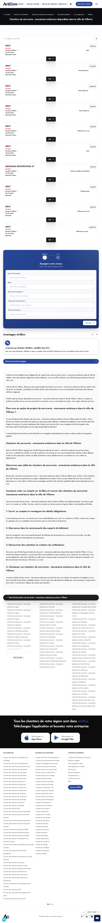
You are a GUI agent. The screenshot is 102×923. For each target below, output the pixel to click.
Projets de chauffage (42, 848)
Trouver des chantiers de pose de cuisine (16, 766)
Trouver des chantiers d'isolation (14, 863)
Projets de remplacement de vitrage (47, 760)
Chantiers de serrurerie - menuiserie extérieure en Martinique (83, 674)
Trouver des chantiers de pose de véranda (17, 869)
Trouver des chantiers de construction (15, 875)
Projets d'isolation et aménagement (47, 757)
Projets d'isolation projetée (44, 781)
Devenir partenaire (74, 772)
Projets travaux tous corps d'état (46, 769)
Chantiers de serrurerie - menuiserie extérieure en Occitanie (83, 692)
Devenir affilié (75, 787)
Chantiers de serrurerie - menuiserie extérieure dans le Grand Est (83, 638)
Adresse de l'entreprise (15, 292)
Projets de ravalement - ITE (44, 787)
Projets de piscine (41, 833)
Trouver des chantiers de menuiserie (15, 772)
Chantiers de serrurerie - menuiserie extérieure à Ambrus (19, 647)
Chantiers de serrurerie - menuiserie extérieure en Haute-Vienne (51, 647)
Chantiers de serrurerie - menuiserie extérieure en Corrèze (51, 617)
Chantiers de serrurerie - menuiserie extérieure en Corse (83, 632)
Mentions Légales (74, 760)
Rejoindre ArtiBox (84, 4)
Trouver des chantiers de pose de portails (16, 821)
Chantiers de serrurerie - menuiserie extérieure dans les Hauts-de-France (84, 656)
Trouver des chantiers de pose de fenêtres (16, 812)
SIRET (10, 283)
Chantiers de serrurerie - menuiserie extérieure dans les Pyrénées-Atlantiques (53, 659)
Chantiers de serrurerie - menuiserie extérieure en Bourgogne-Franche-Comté (83, 613)
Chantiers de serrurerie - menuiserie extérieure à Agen (19, 605)
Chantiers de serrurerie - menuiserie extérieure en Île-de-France (83, 662)
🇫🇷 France (50, 904)
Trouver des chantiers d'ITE (12, 890)
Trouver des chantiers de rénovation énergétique (15, 852)
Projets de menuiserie (43, 808)
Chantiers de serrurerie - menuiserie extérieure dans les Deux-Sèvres (51, 629)
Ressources (63, 4)
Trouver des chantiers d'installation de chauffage (15, 758)
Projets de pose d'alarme (44, 805)
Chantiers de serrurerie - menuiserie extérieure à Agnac (19, 617)
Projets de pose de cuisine (44, 793)
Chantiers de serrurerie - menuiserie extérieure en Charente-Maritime (51, 611)
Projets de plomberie (43, 821)
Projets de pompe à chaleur (45, 796)
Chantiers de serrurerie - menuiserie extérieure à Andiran (19, 653)
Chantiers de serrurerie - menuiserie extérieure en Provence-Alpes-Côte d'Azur (83, 706)
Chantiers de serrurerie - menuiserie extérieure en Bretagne (83, 620)
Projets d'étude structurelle (44, 784)
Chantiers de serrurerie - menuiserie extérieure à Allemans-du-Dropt (19, 629)
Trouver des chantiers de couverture (15, 796)
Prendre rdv (72, 769)
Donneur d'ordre (34, 4)
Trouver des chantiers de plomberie (14, 775)
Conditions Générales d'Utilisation (79, 757)
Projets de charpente (42, 851)
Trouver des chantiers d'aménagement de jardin (16, 894)
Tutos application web (75, 763)
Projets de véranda (42, 827)
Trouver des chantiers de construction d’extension (15, 879)
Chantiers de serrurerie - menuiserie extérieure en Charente (51, 605)
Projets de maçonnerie (43, 818)
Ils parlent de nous (74, 778)
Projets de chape (41, 854)
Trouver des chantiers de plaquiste (14, 784)
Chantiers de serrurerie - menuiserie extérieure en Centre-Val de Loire (83, 626)
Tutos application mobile (76, 766)
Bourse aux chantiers (49, 4)
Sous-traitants (19, 4)
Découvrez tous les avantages (51, 361)
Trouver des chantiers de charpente (14, 793)
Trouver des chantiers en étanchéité (14, 790)
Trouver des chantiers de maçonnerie (15, 769)
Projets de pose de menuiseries (46, 766)
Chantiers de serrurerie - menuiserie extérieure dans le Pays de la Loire (83, 698)
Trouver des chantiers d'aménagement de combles (16, 885)
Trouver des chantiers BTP (11, 808)
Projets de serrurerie (42, 830)
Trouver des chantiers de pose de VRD (15, 830)
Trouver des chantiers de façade (13, 805)
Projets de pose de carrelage (45, 775)
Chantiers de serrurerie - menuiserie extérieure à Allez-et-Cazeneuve (19, 635)
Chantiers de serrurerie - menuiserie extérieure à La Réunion (83, 668)
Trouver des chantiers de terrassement (15, 763)
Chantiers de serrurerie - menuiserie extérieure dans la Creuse (51, 623)
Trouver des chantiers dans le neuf (14, 899)
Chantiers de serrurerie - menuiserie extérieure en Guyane (83, 650)
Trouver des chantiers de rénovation (15, 778)
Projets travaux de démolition (45, 772)
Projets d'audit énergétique (45, 799)
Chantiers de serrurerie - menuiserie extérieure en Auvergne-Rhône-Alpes (84, 605)
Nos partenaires (73, 775)
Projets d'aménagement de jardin (47, 763)
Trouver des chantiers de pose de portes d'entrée (16, 825)
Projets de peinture (42, 824)
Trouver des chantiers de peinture (14, 781)
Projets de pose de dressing (45, 790)
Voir (51, 58)
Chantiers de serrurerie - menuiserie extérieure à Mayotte (83, 680)
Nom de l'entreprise (14, 273)
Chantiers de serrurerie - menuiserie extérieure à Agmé (19, 611)
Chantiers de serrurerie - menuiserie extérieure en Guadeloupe (83, 644)
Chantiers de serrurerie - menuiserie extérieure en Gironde (51, 641)
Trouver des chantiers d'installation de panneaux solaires (15, 840)
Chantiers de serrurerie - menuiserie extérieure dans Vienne (51, 665)
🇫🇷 (96, 4)
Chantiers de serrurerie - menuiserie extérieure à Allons (19, 641)
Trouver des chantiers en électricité (14, 787)
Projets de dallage (42, 845)
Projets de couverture (43, 842)
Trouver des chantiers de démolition (15, 872)
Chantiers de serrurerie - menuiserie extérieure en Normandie (83, 686)
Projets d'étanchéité (42, 839)
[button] (93, 334)
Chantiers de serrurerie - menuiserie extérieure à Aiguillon (19, 623)
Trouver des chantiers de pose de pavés (16, 833)
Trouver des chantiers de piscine (13, 802)
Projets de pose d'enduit (44, 778)
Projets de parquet (42, 836)
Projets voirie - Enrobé (43, 815)
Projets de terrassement (43, 802)
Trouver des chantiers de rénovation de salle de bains (17, 858)
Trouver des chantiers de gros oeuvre (15, 866)
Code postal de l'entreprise (16, 301)
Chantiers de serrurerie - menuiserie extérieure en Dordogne (51, 635)
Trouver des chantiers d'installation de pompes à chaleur (18, 846)
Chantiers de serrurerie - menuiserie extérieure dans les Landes (51, 653)
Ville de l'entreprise (14, 310)
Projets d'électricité (42, 812)
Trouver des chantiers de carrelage (14, 799)
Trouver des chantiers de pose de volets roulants (16, 816)
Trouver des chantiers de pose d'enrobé (16, 836)
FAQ (69, 781)
